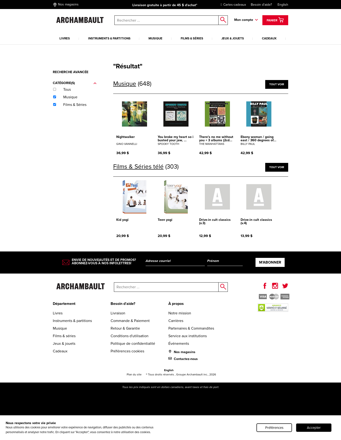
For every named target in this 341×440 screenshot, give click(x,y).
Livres (64, 38)
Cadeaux (269, 38)
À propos (176, 303)
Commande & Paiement (130, 320)
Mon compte (243, 19)
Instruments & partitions (109, 38)
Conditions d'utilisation (129, 336)
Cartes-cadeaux (232, 4)
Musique (155, 38)
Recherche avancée (70, 72)
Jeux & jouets (232, 38)
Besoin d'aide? (261, 4)
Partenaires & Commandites (191, 328)
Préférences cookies (127, 351)
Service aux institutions (187, 336)
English (283, 4)
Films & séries (192, 38)
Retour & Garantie (125, 328)
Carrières (175, 320)
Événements (178, 343)
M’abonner (270, 262)
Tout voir (276, 84)
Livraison (118, 313)
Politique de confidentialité (133, 343)
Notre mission (179, 313)
